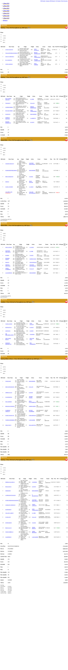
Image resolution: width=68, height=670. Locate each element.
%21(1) (57, 401)
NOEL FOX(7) (8, 425)
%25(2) (56, 262)
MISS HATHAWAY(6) (9, 386)
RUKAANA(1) (8, 486)
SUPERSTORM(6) (9, 107)
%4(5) (57, 107)
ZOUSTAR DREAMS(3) (8, 251)
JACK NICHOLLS (36, 50)
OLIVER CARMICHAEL (37, 60)
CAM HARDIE (32, 420)
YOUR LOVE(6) (8, 323)
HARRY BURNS (32, 406)
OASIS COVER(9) (9, 186)
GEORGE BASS (33, 258)
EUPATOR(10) (8, 509)
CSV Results (58, 1)
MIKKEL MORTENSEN (33, 107)
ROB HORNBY (33, 114)
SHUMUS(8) (8, 490)
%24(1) (57, 176)
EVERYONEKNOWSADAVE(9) (12, 500)
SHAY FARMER (36, 64)
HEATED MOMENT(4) (8, 122)
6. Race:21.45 (3, 356)
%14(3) (57, 490)
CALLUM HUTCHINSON (32, 192)
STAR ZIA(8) (8, 381)
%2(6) (56, 268)
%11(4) (56, 258)
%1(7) (57, 122)
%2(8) (57, 163)
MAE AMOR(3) (8, 401)
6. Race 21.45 (6, 15)
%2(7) (56, 251)
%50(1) (57, 323)
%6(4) (57, 114)
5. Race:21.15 (3, 299)
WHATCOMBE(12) (9, 531)
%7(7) (57, 425)
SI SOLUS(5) (8, 517)
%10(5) (57, 482)
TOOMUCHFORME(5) (10, 420)
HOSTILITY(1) (8, 327)
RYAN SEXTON (31, 182)
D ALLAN (32, 103)
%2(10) (57, 537)
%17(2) (57, 392)
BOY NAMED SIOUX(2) (8, 99)
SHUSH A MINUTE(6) (7, 265)
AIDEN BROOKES (34, 532)
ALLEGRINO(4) (8, 272)
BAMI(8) (7, 255)
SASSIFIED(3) (8, 537)
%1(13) (57, 531)
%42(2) (57, 327)
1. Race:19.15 (3, 25)
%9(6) (57, 386)
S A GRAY (31, 186)
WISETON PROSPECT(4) (8, 344)
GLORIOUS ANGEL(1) (7, 411)
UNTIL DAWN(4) (9, 64)
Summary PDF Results (50, 1)
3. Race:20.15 (3, 137)
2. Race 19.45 (6, 5)
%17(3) (56, 255)
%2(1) (57, 406)
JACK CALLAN (32, 324)
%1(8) (56, 265)
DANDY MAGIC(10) (9, 415)
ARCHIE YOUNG (31, 397)
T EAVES (31, 176)
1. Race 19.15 (6, 3)
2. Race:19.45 (3, 74)
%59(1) (57, 103)
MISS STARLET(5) (9, 176)
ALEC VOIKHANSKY (37, 57)
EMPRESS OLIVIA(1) (7, 118)
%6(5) (56, 272)
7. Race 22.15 (6, 18)
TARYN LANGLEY (34, 505)
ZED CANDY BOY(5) (8, 339)
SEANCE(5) (7, 114)
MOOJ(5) (7, 262)
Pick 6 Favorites (64, 1)
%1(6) (57, 343)
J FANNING (32, 334)
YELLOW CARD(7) (9, 513)
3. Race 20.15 (6, 8)
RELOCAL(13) (8, 527)
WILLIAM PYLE (32, 339)
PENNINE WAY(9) (7, 259)
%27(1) (57, 247)
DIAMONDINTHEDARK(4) (11, 170)
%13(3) (57, 99)
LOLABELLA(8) (8, 192)
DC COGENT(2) (8, 60)
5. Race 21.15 (6, 13)
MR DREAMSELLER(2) (9, 334)
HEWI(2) (7, 181)
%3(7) (57, 186)
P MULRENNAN (33, 262)
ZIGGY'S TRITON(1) (9, 56)
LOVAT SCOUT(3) (9, 49)
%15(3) (57, 381)
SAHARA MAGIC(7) (9, 163)
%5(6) (57, 170)
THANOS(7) (7, 103)
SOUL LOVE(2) (8, 247)
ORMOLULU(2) (8, 392)
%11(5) (57, 415)
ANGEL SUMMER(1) (8, 269)
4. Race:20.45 (3, 222)
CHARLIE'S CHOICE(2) (10, 505)
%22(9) (57, 192)
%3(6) (57, 118)
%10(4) (57, 181)
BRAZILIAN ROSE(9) (9, 406)
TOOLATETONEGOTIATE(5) (11, 53)
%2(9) (57, 486)
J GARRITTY (33, 118)
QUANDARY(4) (8, 397)
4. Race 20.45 (6, 10)
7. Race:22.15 (3, 457)
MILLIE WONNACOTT (37, 53)
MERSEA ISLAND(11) (10, 482)
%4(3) (57, 334)
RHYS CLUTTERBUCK (32, 402)
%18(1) (57, 527)
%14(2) (57, 110)
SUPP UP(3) (7, 330)
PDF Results (42, 1)
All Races (5, 20)
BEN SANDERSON (32, 344)
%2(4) (57, 339)
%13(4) (57, 397)
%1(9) (57, 420)
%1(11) (57, 522)
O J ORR (32, 99)
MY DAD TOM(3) (9, 110)
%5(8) (57, 410)
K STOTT (32, 122)
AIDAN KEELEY (34, 528)
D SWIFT (32, 330)
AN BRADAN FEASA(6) (10, 495)
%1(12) (57, 513)
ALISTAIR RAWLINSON (32, 164)
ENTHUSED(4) (8, 522)
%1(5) (57, 330)
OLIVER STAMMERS (31, 411)
